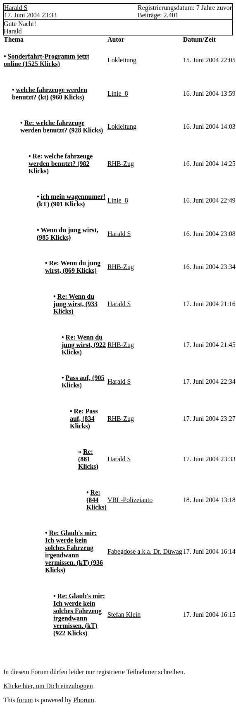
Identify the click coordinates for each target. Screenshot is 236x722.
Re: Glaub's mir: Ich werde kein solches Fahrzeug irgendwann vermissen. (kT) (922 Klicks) (79, 614)
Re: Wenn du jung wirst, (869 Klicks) (72, 267)
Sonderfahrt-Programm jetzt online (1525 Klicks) (46, 60)
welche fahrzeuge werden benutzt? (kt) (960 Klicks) (49, 93)
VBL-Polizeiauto (130, 499)
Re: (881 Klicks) (88, 459)
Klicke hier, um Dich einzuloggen (48, 685)
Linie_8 (117, 93)
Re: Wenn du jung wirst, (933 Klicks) (75, 304)
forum (25, 699)
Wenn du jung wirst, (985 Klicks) (67, 234)
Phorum (83, 699)
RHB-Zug (120, 163)
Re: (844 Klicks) (96, 500)
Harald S (15, 7)
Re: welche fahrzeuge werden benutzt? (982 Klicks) (61, 164)
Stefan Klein (124, 614)
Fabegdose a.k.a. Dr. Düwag (144, 551)
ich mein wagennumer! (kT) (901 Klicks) (71, 200)
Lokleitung (121, 60)
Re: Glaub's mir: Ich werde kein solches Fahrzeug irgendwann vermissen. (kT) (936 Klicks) (74, 551)
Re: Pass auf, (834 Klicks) (84, 418)
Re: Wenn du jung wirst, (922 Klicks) (84, 345)
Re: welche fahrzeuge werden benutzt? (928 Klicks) (61, 126)
